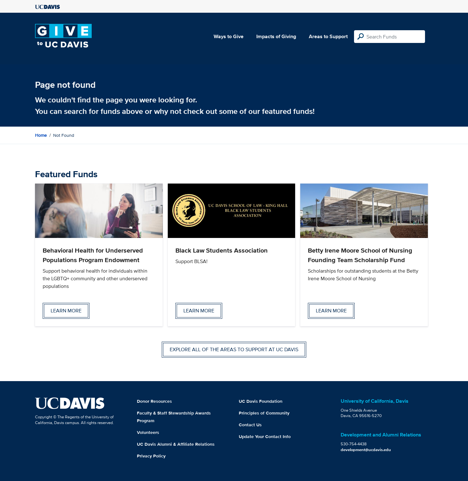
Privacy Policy (151, 456)
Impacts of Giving (276, 36)
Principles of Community (264, 413)
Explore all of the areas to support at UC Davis (234, 349)
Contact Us (250, 425)
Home (41, 135)
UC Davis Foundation (260, 401)
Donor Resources (154, 401)
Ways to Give (229, 36)
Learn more (66, 310)
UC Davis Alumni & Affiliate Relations (176, 444)
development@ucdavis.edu (366, 450)
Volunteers (148, 432)
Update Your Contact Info (265, 436)
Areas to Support (328, 36)
